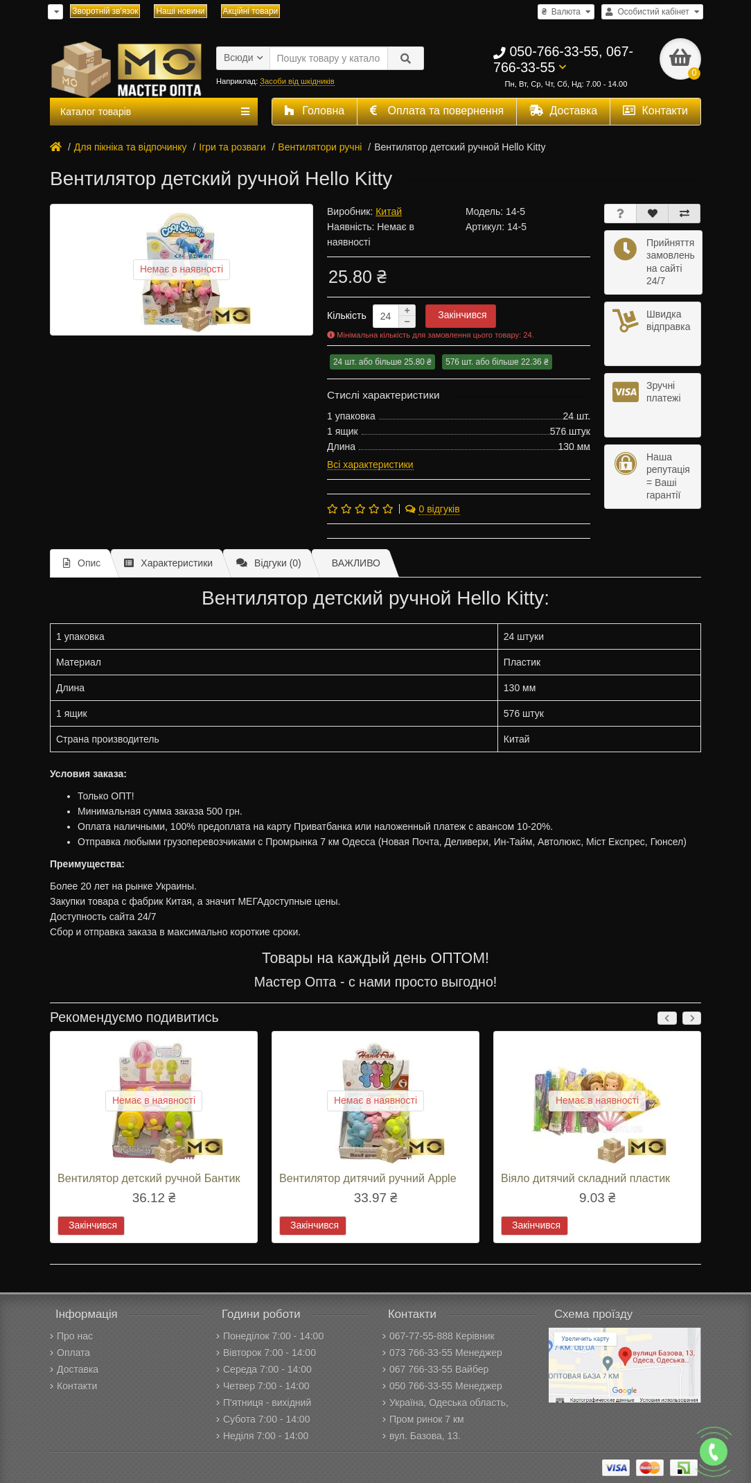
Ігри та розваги (232, 147)
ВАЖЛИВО (356, 563)
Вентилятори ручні (320, 147)
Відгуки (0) (268, 563)
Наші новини (180, 11)
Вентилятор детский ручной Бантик (149, 1178)
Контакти (655, 110)
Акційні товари (251, 11)
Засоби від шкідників (297, 81)
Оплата (70, 1352)
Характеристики (168, 563)
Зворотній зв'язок (105, 11)
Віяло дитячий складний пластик (585, 1178)
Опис (81, 563)
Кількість (346, 315)
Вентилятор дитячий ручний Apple (368, 1178)
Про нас (71, 1336)
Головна (314, 110)
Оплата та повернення (437, 110)
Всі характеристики (370, 464)
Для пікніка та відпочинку (130, 147)
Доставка (563, 110)
